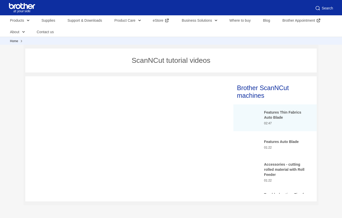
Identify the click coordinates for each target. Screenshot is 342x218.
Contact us (45, 32)
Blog (266, 20)
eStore (158, 20)
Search (324, 8)
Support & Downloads (84, 20)
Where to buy (239, 20)
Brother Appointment (298, 20)
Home (14, 41)
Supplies (48, 20)
